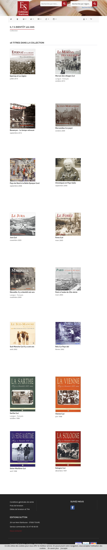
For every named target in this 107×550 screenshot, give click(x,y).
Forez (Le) (59, 238)
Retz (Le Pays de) (62, 347)
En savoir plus (53, 548)
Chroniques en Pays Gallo (65, 183)
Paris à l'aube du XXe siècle (66, 292)
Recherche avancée (89, 7)
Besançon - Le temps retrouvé (22, 130)
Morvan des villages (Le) (65, 76)
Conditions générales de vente (22, 502)
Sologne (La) (60, 468)
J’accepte (64, 548)
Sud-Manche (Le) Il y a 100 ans (22, 347)
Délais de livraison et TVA (20, 509)
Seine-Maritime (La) (18, 468)
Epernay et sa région (18, 76)
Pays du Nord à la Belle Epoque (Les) (25, 183)
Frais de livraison (16, 505)
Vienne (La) (59, 414)
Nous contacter (16, 531)
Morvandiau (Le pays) (64, 128)
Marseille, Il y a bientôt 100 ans (22, 292)
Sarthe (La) (14, 413)
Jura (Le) (13, 238)
